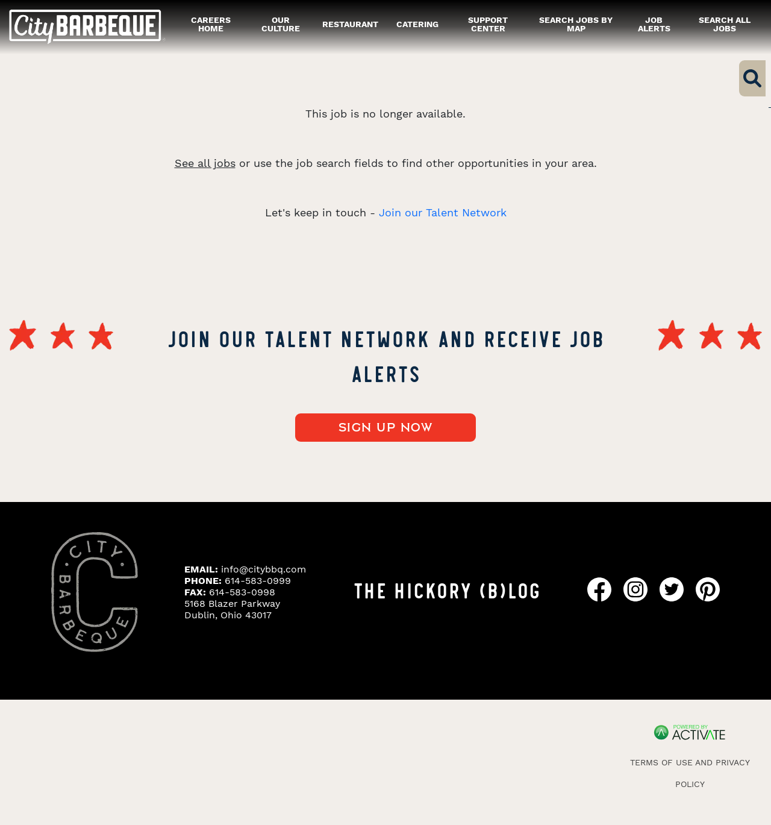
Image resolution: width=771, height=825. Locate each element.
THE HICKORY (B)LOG (447, 589)
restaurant (350, 24)
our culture (280, 24)
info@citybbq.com (263, 569)
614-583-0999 (258, 580)
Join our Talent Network (443, 212)
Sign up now (386, 428)
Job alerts (654, 24)
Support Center (488, 24)
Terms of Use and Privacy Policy (690, 773)
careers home (211, 24)
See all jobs (205, 163)
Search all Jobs (725, 24)
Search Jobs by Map (576, 24)
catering (417, 24)
